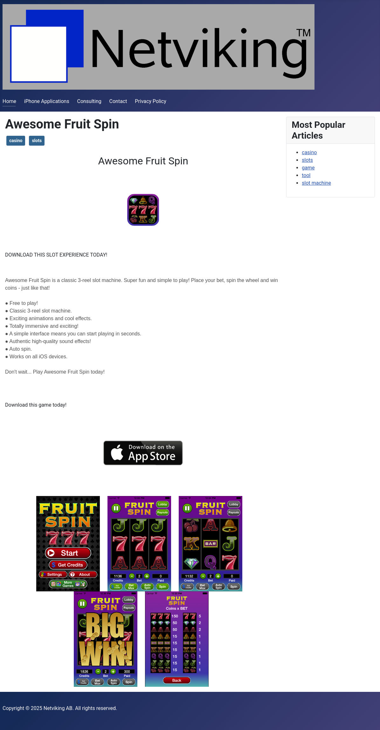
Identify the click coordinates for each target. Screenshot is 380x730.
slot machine (316, 183)
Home (9, 101)
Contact (118, 101)
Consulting (89, 101)
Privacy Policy (150, 101)
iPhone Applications (46, 101)
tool (306, 175)
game (308, 168)
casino (15, 140)
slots (37, 140)
